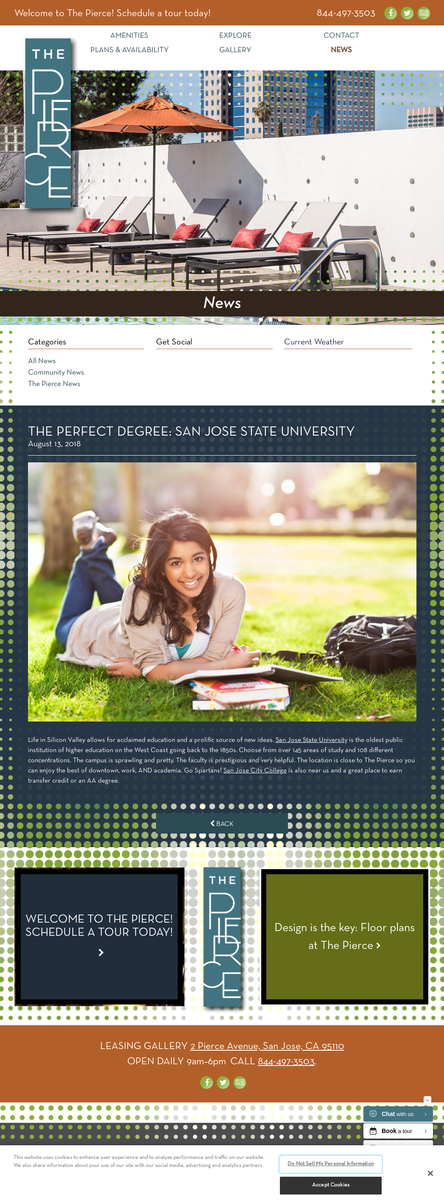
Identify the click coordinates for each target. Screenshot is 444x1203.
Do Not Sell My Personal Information (331, 1164)
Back (222, 823)
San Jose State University (312, 740)
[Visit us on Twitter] (407, 13)
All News (42, 361)
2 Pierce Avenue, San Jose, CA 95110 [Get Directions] (267, 1046)
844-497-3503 (346, 13)
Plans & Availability (129, 50)
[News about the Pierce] (423, 13)
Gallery (235, 50)
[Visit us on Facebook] (390, 13)
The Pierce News (54, 384)
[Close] (430, 1174)
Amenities (129, 35)
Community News (56, 372)
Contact (341, 35)
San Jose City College (255, 771)
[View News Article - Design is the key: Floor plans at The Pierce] (344, 936)
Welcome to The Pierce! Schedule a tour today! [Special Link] (113, 14)
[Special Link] (99, 936)
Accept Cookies (330, 1186)
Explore (235, 35)
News (341, 50)
